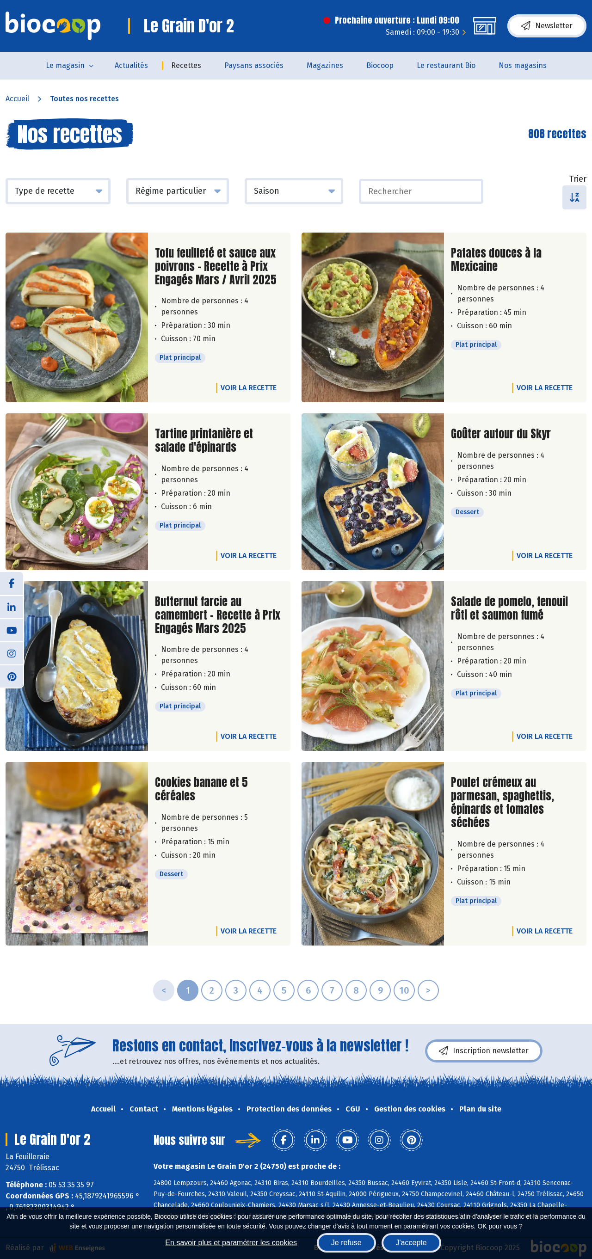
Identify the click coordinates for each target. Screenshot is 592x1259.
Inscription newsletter (484, 1051)
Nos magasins (523, 65)
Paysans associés (254, 65)
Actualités (131, 65)
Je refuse (346, 1243)
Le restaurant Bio (446, 65)
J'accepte (411, 1243)
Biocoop (380, 65)
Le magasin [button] (65, 65)
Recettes (186, 65)
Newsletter (547, 26)
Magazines (325, 65)
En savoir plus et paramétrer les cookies (231, 1243)
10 (404, 990)
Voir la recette (249, 387)
